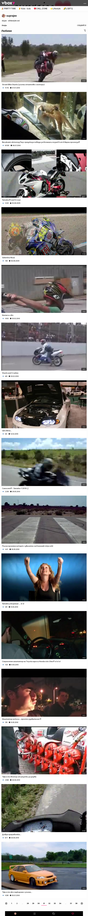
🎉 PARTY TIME (8, 8)
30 (39, 903)
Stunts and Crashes (10, 373)
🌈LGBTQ (68, 8)
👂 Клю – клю (25, 8)
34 (60, 903)
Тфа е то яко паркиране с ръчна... (17, 892)
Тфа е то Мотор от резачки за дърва (19, 777)
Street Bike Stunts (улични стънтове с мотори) (23, 84)
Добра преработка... (11, 834)
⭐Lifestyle (55, 8)
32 (49, 903)
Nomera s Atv (7, 315)
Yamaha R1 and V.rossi (11, 200)
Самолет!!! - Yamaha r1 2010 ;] (15, 488)
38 (76, 903)
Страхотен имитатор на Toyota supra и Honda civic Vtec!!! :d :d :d (31, 661)
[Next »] (82, 903)
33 (55, 903)
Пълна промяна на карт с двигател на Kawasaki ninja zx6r (27, 546)
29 (33, 903)
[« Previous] (6, 903)
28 (28, 903)
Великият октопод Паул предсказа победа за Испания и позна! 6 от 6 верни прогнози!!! (41, 142)
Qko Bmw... (7, 430)
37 (71, 903)
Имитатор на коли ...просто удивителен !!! (21, 719)
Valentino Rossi (8, 257)
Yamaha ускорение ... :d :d (13, 603)
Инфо (4, 25)
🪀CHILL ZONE (40, 8)
